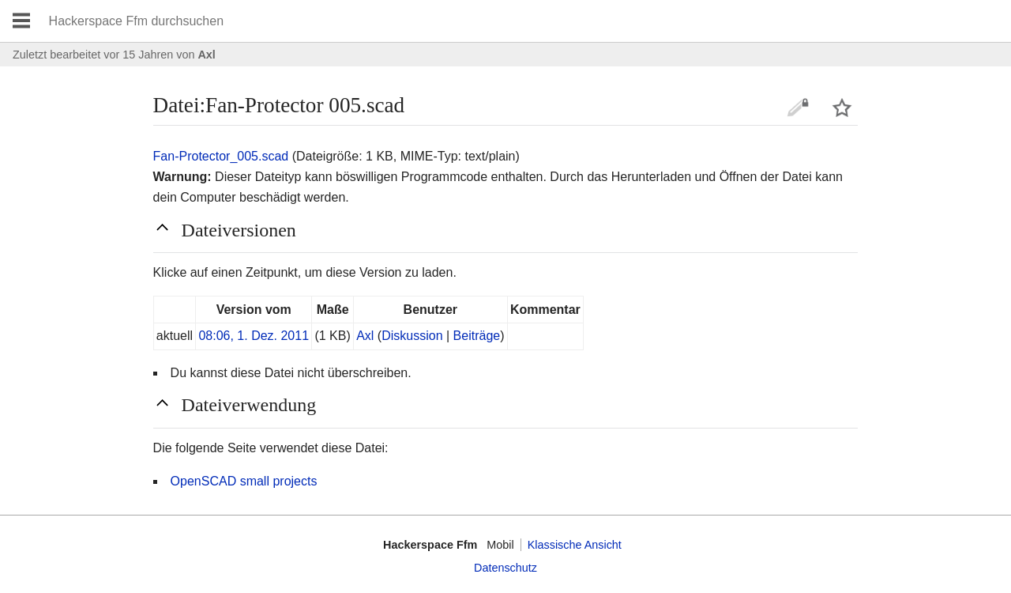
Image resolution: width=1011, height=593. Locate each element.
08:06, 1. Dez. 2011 (253, 335)
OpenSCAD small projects (244, 481)
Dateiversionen (224, 229)
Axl (206, 54)
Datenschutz (505, 567)
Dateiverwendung (235, 404)
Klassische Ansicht (575, 544)
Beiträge (477, 335)
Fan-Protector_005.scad (221, 156)
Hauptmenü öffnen (21, 21)
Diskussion (411, 335)
